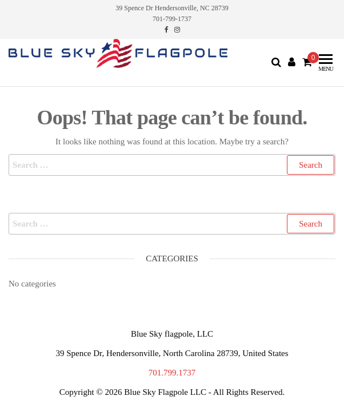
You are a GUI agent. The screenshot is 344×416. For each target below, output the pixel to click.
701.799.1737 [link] (172, 372)
